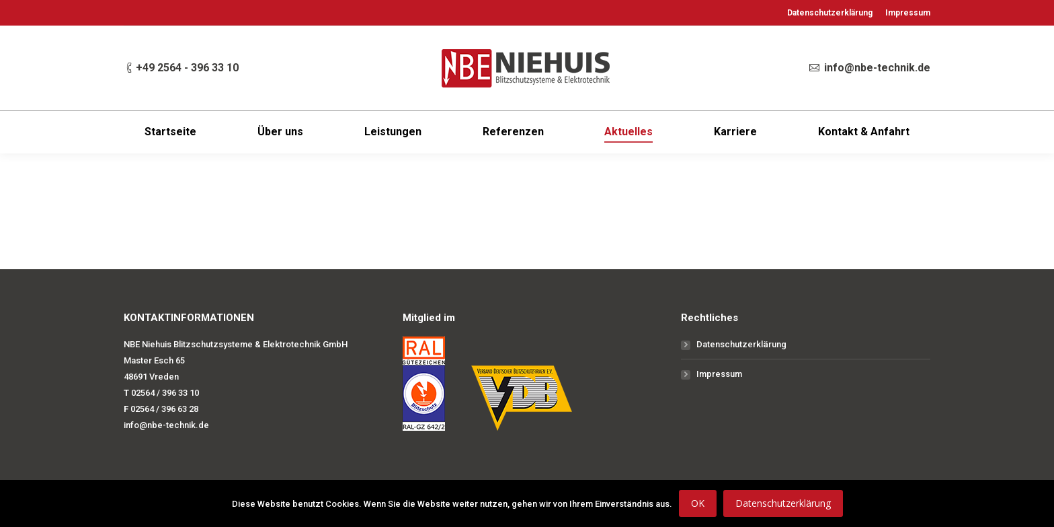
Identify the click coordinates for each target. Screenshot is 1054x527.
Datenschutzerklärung (741, 344)
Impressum (719, 374)
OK (697, 503)
